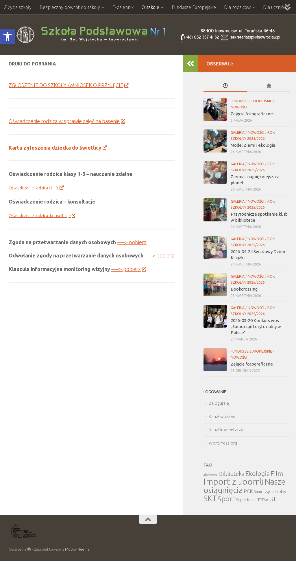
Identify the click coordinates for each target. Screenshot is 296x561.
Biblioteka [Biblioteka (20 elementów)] (232, 473)
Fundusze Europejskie (194, 7)
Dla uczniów (275, 7)
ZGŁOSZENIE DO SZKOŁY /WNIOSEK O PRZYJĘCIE (68, 85)
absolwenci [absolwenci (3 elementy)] (211, 475)
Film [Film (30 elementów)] (277, 473)
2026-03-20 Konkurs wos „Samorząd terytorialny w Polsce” (256, 326)
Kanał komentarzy (226, 429)
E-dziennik (123, 7)
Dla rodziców (237, 7)
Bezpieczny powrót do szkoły (70, 7)
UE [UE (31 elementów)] (273, 498)
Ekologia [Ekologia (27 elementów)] (257, 473)
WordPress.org (223, 442)
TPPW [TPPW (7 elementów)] (262, 499)
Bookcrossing (244, 289)
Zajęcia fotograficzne (252, 113)
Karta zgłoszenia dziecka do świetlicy (57, 147)
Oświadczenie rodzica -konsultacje (42, 215)
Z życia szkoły (18, 7)
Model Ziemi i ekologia (253, 145)
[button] (7, 36)
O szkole (150, 7)
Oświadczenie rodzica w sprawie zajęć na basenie (67, 121)
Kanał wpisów (222, 416)
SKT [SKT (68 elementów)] (210, 498)
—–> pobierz (132, 242)
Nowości (239, 107)
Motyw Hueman (78, 549)
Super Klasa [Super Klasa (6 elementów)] (246, 500)
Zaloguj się (219, 403)
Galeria (238, 132)
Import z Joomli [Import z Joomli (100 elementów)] (234, 481)
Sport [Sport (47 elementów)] (226, 499)
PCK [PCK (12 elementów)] (248, 491)
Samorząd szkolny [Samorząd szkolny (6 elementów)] (270, 491)
